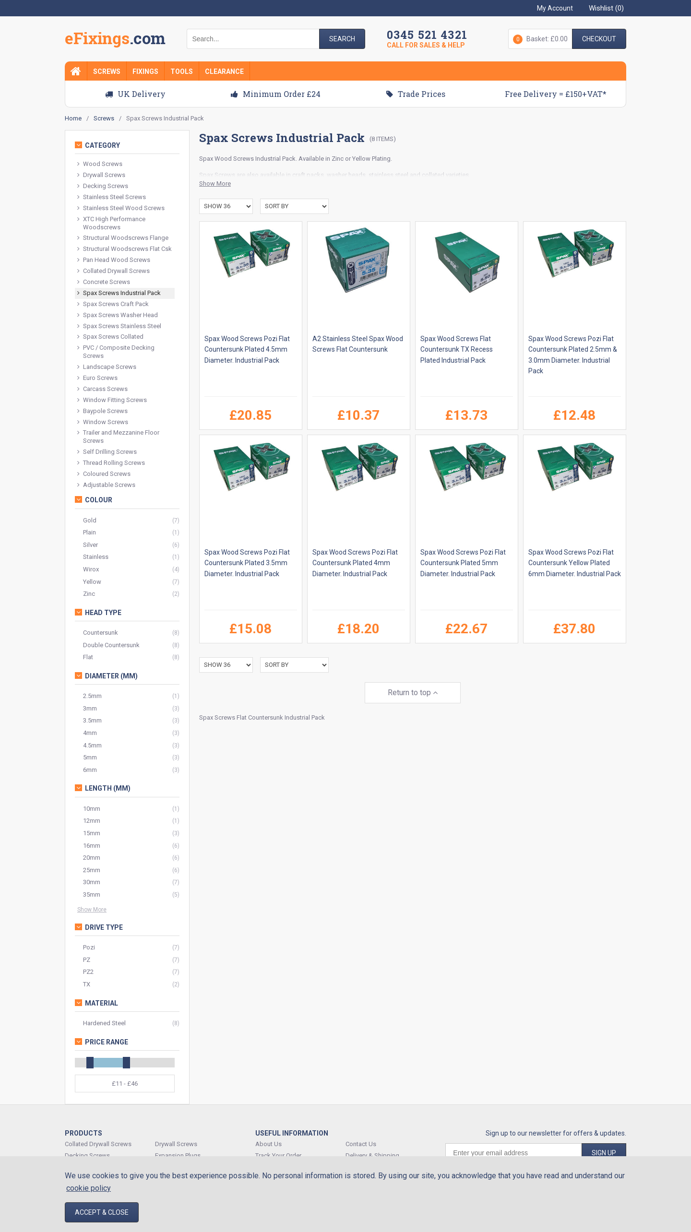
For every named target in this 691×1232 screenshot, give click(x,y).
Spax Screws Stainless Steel (119, 326)
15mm (91, 833)
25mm (91, 870)
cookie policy (88, 1188)
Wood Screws (234, 158)
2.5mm (92, 695)
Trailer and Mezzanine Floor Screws (118, 436)
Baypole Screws (102, 411)
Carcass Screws (102, 389)
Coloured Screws (104, 474)
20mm (91, 857)
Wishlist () (606, 8)
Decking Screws (102, 186)
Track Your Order (278, 1155)
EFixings (115, 40)
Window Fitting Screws (112, 400)
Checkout (599, 39)
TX (86, 984)
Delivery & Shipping (372, 1155)
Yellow (92, 581)
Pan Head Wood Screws (113, 260)
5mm (90, 757)
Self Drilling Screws (107, 452)
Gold (89, 520)
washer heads (346, 174)
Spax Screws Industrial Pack (119, 293)
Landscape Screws (106, 367)
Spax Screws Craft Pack (113, 304)
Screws (106, 71)
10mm (91, 808)
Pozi (89, 947)
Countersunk (100, 632)
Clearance (224, 71)
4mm (90, 732)
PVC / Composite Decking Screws (116, 351)
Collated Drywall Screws (113, 271)
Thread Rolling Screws (111, 463)
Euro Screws (97, 378)
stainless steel (388, 174)
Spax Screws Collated (110, 337)
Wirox (91, 569)
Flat (88, 657)
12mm (91, 820)
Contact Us (361, 1144)
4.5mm (92, 745)
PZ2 (88, 971)
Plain (89, 532)
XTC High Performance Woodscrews (111, 223)
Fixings (145, 71)
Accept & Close (102, 1212)
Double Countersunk (111, 645)
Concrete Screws (103, 282)
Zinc (89, 593)
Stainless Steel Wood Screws (121, 208)
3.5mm (92, 720)
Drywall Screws (101, 175)
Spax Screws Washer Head (117, 315)
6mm (90, 769)
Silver (90, 544)
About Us (268, 1144)
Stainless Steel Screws (111, 197)
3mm (90, 708)
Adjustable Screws (106, 485)
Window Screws (102, 422)
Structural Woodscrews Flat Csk (124, 249)
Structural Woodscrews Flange (122, 238)
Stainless (95, 556)
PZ (86, 959)
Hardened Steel (104, 1023)
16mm (91, 845)
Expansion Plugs (178, 1155)
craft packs (308, 174)
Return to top (413, 692)
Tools (181, 71)
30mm (91, 882)
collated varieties (445, 174)
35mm (91, 894)
